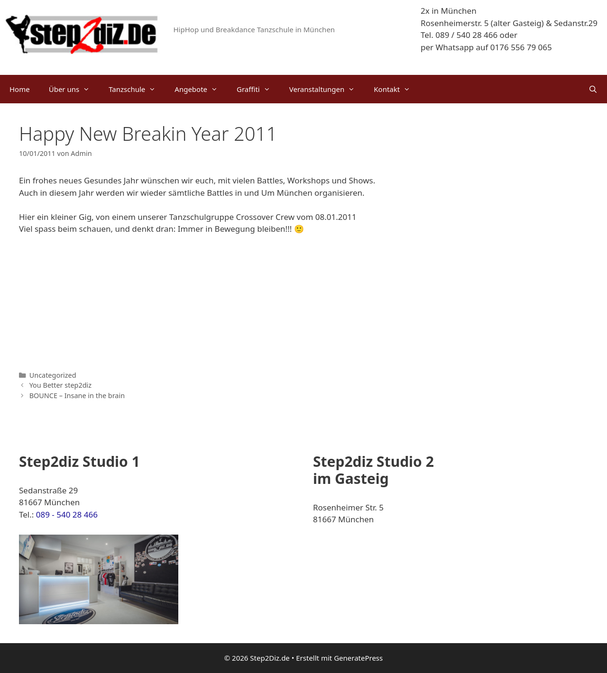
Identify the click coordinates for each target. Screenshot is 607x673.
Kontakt (397, 89)
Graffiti (258, 89)
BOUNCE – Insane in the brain (77, 395)
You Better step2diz (60, 385)
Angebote (201, 89)
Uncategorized (52, 375)
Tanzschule (137, 89)
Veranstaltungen (327, 89)
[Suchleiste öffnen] (593, 89)
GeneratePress (358, 658)
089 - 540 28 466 (67, 514)
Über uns (74, 89)
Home (19, 89)
